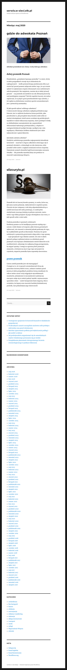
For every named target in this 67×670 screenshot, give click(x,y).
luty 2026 (11, 379)
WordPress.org (13, 655)
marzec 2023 (12, 447)
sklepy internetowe (15, 619)
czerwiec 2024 (13, 420)
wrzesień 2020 (13, 514)
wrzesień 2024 (13, 413)
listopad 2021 (13, 482)
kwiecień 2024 (13, 425)
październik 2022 (14, 455)
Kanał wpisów (13, 650)
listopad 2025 (13, 386)
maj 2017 (11, 570)
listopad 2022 (13, 452)
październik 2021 (14, 484)
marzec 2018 (12, 553)
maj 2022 (11, 467)
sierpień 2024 (13, 416)
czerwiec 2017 (13, 567)
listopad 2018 (13, 541)
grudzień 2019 (13, 526)
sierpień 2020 (13, 516)
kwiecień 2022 (13, 469)
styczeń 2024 (13, 433)
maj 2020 (11, 518)
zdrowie (18, 159)
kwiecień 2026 (13, 374)
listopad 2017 (13, 558)
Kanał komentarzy (14, 653)
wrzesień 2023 (13, 438)
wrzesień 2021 (13, 487)
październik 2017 (14, 560)
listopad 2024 (13, 408)
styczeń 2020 (13, 523)
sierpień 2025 (13, 389)
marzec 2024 (12, 428)
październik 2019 (14, 528)
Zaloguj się (12, 648)
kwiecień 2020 (13, 521)
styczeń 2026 (13, 381)
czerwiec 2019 (13, 533)
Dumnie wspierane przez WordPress (30, 665)
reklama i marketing (15, 614)
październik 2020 (14, 511)
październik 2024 (14, 411)
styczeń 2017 (12, 575)
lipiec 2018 (12, 545)
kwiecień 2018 (13, 550)
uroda (10, 624)
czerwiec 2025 (13, 394)
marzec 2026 (12, 376)
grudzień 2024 (13, 406)
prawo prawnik (14, 258)
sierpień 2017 (13, 563)
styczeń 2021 (12, 506)
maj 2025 (11, 396)
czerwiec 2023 (13, 445)
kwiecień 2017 (13, 572)
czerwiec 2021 (13, 494)
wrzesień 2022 (13, 457)
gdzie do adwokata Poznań (27, 33)
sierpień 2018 (13, 543)
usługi (10, 626)
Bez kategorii (13, 604)
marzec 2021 (12, 501)
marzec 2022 (12, 472)
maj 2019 (11, 536)
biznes (10, 606)
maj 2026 (11, 371)
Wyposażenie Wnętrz (15, 628)
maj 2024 (11, 423)
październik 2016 (14, 580)
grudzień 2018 (13, 538)
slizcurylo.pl (16, 169)
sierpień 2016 (13, 585)
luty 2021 (11, 504)
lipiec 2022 (12, 462)
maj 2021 (11, 496)
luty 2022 (11, 474)
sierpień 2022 (13, 460)
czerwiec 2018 (13, 548)
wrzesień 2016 (13, 582)
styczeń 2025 (13, 403)
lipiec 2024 (12, 418)
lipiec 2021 (12, 492)
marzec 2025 (12, 401)
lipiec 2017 (12, 565)
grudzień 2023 (13, 435)
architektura (12, 602)
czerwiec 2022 (13, 465)
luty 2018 (11, 555)
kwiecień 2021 (13, 499)
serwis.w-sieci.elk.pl (19, 10)
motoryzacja (12, 611)
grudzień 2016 (13, 577)
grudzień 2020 (13, 509)
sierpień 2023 (13, 440)
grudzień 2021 (13, 479)
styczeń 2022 (13, 477)
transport (11, 621)
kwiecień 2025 (13, 398)
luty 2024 (11, 430)
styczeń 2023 (13, 450)
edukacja (11, 609)
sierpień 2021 (13, 489)
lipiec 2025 (12, 391)
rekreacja (11, 616)
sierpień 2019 (13, 531)
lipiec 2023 (12, 443)
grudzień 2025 (13, 384)
